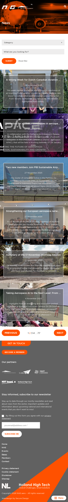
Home (4, 444)
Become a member (14, 352)
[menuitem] (32, 4)
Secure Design (22, 498)
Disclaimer (7, 475)
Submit (9, 61)
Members (6, 458)
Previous (11, 332)
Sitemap (5, 479)
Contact (5, 461)
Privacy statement (10, 468)
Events (5, 451)
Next (60, 332)
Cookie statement (10, 472)
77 (38, 333)
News (4, 454)
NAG (4, 447)
